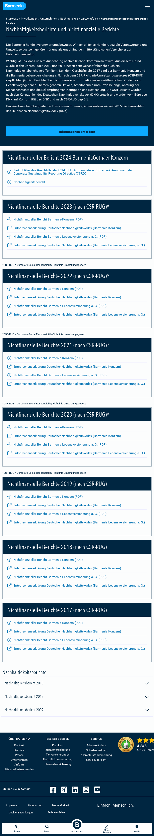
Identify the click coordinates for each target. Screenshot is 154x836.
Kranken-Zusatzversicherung (58, 747)
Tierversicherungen (58, 754)
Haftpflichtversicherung (58, 759)
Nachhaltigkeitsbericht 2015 (77, 684)
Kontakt (19, 745)
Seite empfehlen (57, 812)
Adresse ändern (96, 745)
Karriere (19, 750)
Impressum (12, 805)
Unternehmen (48, 18)
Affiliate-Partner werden (19, 769)
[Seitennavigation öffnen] (148, 6)
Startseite (12, 18)
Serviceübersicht (96, 759)
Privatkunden (29, 18)
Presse (19, 755)
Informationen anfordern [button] (77, 132)
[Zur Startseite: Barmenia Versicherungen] (14, 6)
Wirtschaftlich (89, 18)
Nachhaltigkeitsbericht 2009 (77, 710)
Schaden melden (96, 750)
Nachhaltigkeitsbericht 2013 (77, 697)
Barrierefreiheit (60, 805)
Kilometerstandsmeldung (96, 755)
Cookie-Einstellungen (21, 812)
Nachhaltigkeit (69, 18)
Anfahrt (19, 764)
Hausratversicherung (58, 764)
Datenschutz (35, 805)
